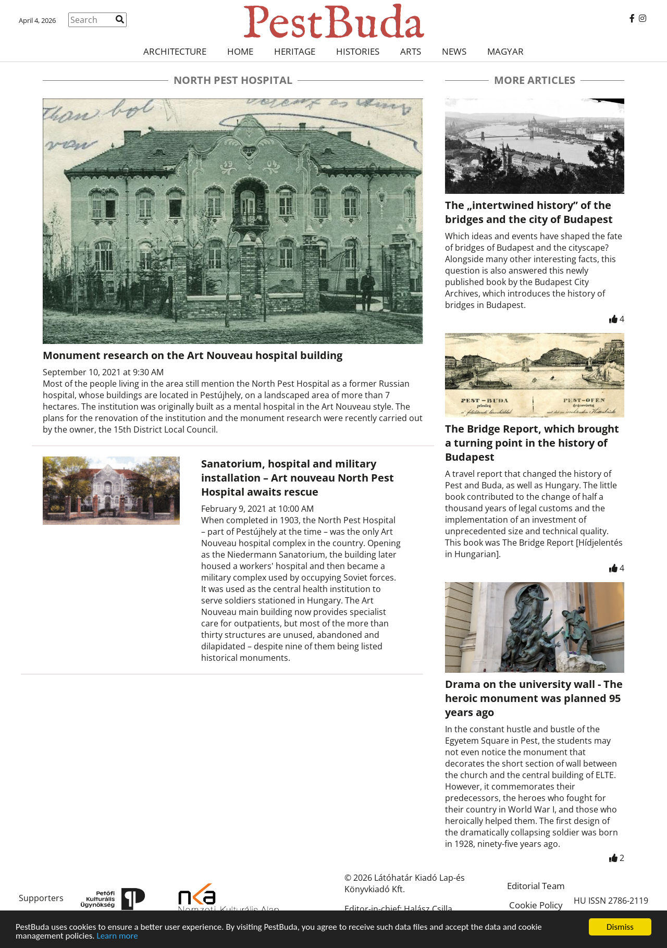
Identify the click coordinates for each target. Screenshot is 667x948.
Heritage (294, 51)
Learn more (117, 936)
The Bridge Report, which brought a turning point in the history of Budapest (532, 443)
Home (240, 51)
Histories (357, 51)
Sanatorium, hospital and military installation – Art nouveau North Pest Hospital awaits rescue (297, 478)
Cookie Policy (536, 905)
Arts (410, 51)
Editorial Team (536, 886)
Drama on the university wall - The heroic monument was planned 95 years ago (534, 698)
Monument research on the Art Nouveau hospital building (192, 355)
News (454, 51)
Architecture (174, 51)
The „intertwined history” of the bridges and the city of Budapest (529, 212)
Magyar (505, 51)
